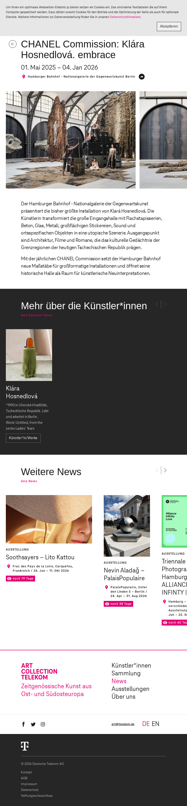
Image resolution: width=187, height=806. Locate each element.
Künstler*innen (131, 665)
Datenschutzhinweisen (125, 17)
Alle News (29, 481)
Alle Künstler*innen (37, 315)
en (155, 724)
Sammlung (126, 673)
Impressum (29, 784)
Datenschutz (30, 790)
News (119, 681)
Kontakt (26, 772)
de (146, 724)
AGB (24, 778)
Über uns (123, 697)
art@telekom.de (123, 724)
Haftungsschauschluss (37, 796)
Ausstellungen (131, 689)
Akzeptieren (169, 26)
